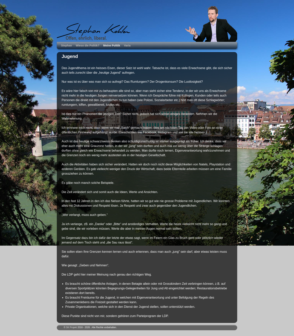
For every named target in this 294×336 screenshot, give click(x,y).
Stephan (66, 45)
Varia (127, 45)
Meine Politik (111, 45)
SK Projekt (71, 327)
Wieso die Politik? (87, 45)
